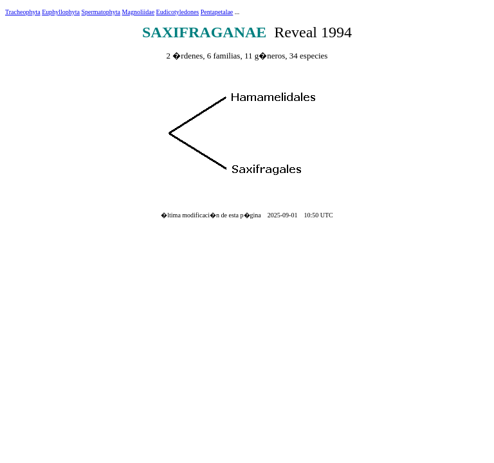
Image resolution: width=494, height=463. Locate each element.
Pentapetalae (217, 11)
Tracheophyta (23, 11)
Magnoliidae (138, 11)
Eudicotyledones (177, 11)
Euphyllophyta (61, 11)
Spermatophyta (101, 11)
